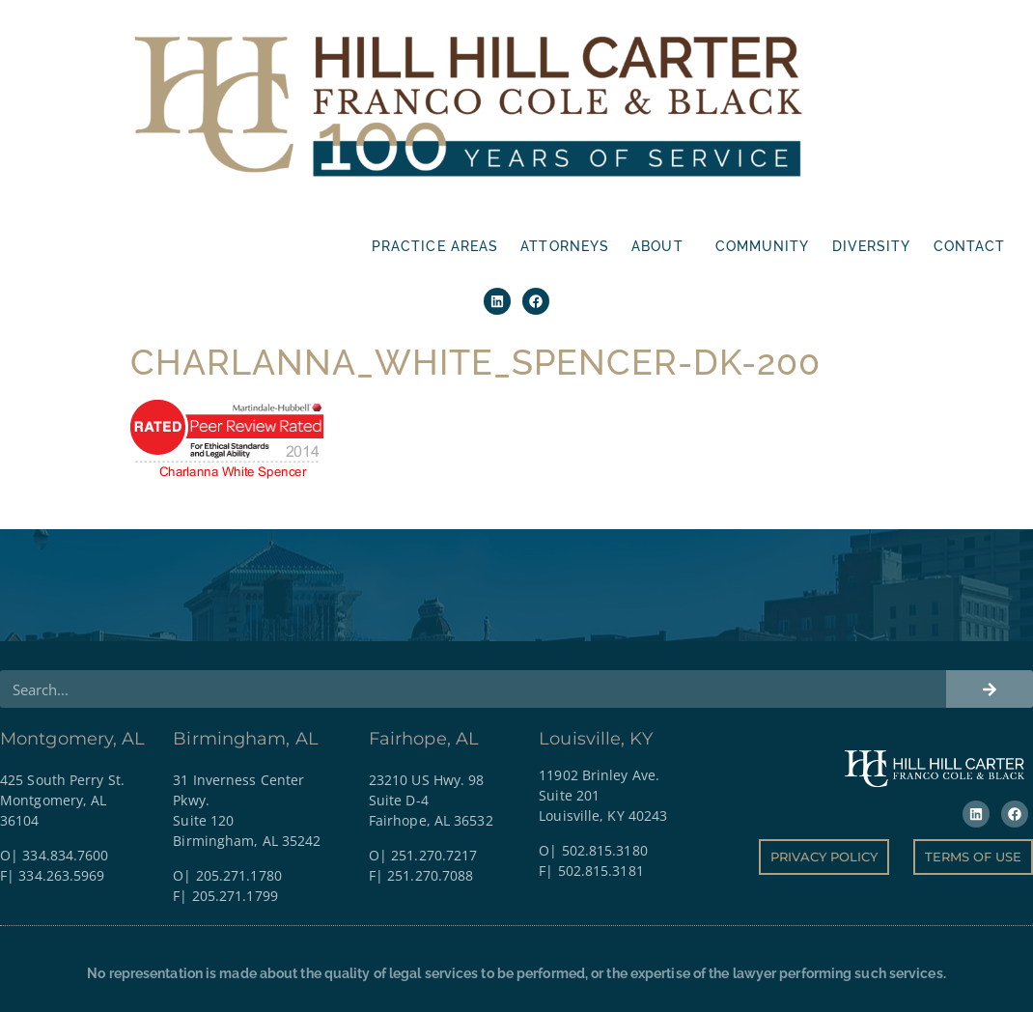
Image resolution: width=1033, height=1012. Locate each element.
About (662, 246)
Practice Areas (435, 246)
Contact (970, 246)
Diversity (871, 246)
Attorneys (564, 246)
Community (762, 246)
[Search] (989, 619)
